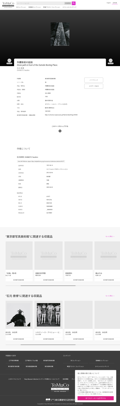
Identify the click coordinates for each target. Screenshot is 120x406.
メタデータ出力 (94, 86)
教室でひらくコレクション (51, 7)
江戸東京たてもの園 (31, 360)
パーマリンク (94, 80)
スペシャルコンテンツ (69, 7)
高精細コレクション (34, 7)
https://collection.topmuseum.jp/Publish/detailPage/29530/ (61, 115)
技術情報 (65, 379)
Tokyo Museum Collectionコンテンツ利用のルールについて (41, 379)
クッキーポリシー (107, 388)
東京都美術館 (49, 366)
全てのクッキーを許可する (96, 398)
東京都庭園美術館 (31, 366)
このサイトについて (14, 379)
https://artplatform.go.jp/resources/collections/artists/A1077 (47, 161)
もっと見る (109, 236)
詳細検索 (68, 3)
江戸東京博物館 (14, 360)
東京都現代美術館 (13, 366)
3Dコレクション (21, 7)
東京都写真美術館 (49, 360)
